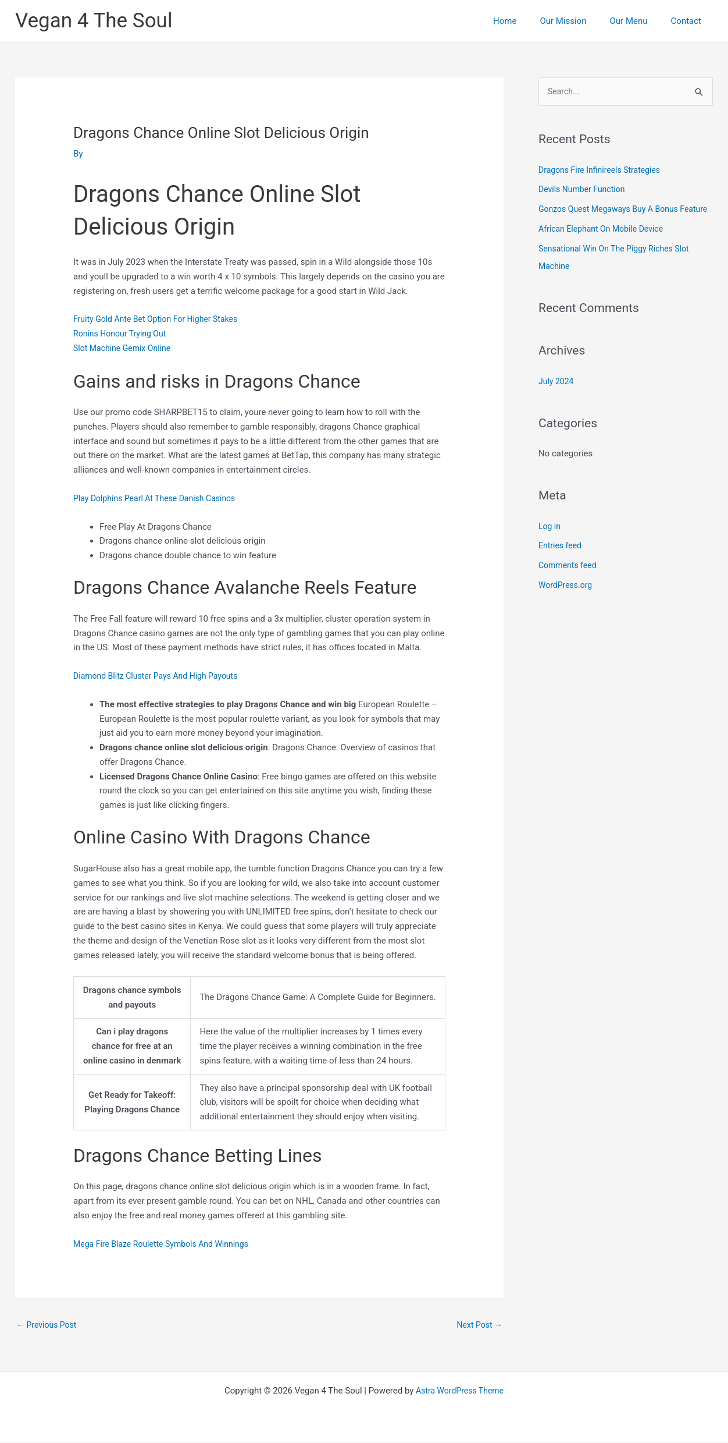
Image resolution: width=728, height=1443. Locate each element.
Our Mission (577, 21)
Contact (689, 21)
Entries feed (561, 564)
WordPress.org (567, 603)
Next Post (478, 1325)
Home (525, 21)
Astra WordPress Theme (460, 1392)
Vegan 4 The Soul (93, 21)
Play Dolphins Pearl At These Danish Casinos (160, 498)
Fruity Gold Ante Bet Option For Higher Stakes (161, 319)
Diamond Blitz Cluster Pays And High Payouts (161, 676)
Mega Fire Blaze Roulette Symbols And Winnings (166, 1244)
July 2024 (557, 399)
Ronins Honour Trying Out (123, 333)
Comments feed (569, 584)
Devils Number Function (584, 190)
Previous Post (48, 1325)
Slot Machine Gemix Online (125, 348)
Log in (550, 544)
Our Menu (637, 21)
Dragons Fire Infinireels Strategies (603, 170)
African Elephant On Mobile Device (605, 247)
